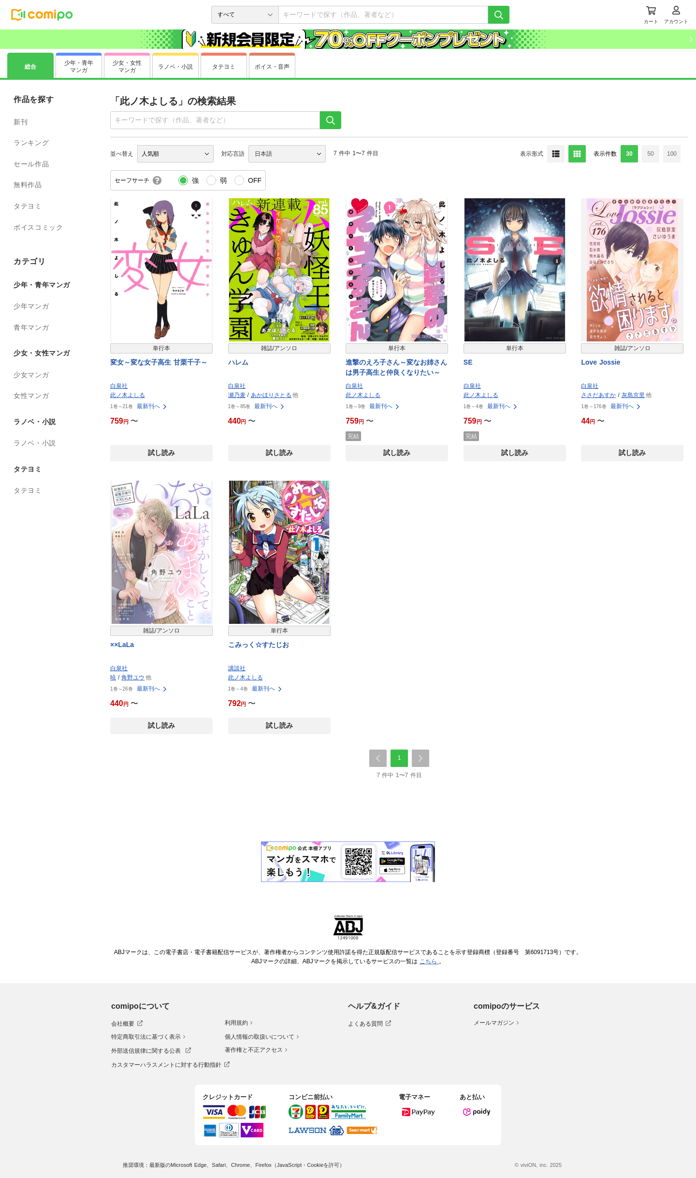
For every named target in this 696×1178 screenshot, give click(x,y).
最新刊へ (152, 406)
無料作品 (28, 185)
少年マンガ (31, 306)
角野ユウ (133, 677)
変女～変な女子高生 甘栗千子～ (158, 362)
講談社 (237, 668)
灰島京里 (633, 395)
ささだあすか (598, 395)
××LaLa (122, 644)
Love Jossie (600, 362)
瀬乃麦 (237, 395)
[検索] (498, 15)
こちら (429, 961)
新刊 (21, 122)
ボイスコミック (38, 227)
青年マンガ (31, 327)
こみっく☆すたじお (258, 644)
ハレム (238, 362)
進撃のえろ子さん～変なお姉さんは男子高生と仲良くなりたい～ (396, 367)
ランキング (31, 143)
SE (468, 362)
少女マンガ (31, 375)
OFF (254, 180)
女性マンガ (31, 395)
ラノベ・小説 (35, 443)
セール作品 (31, 164)
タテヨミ (28, 206)
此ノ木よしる (127, 395)
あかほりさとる (271, 395)
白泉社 (119, 386)
